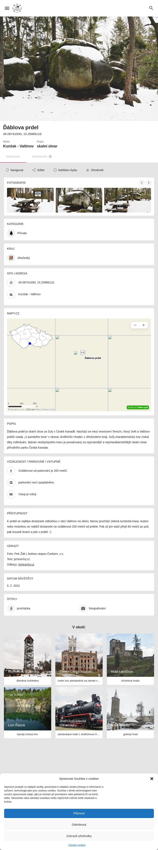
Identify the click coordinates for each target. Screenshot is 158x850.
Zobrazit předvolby (79, 836)
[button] (152, 779)
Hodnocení (42, 156)
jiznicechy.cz (26, 564)
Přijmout (79, 813)
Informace (13, 156)
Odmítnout (79, 824)
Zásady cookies (76, 845)
